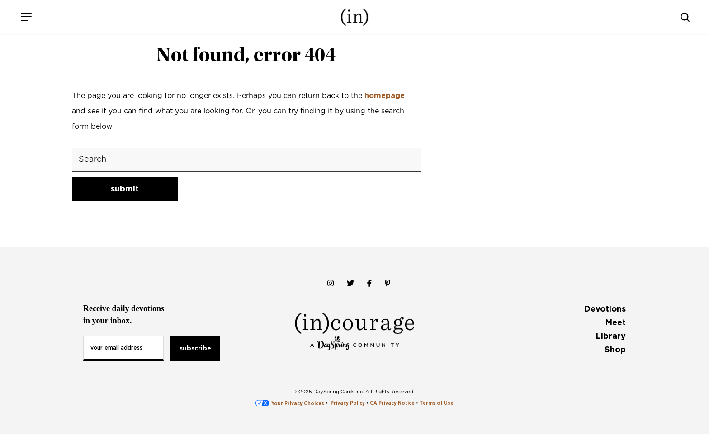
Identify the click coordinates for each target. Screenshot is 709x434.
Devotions (605, 308)
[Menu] (26, 17)
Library (611, 336)
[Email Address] (123, 348)
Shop (615, 349)
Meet (615, 322)
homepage (384, 95)
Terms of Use (437, 403)
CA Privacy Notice (392, 403)
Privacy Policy (348, 403)
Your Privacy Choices (289, 403)
